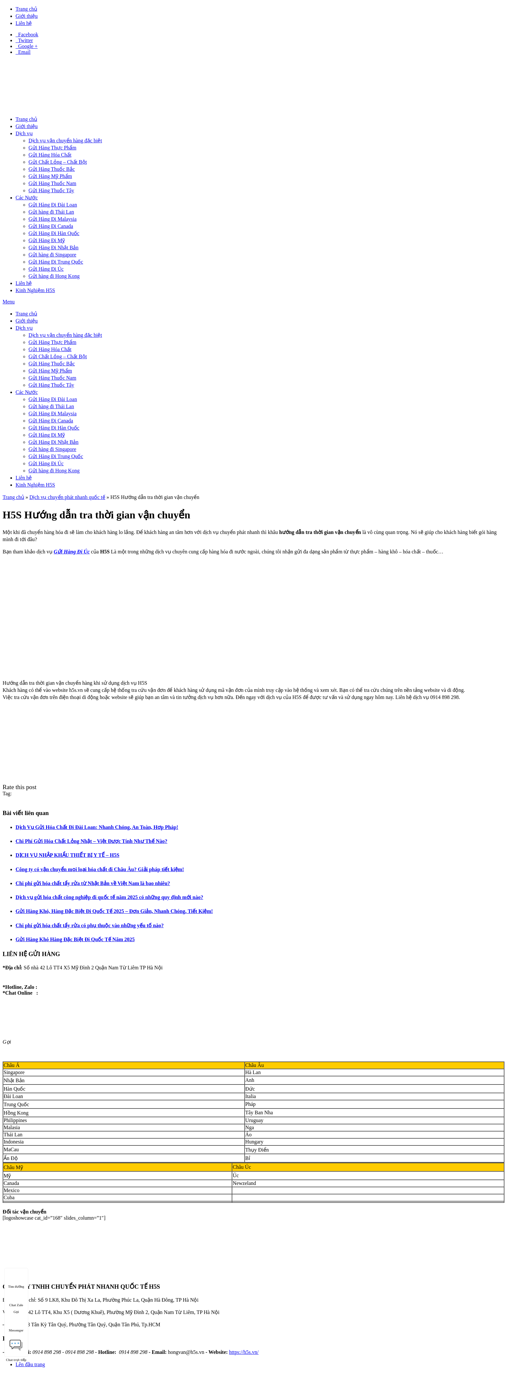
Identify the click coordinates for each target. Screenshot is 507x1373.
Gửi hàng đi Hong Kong (54, 276)
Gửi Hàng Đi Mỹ (47, 240)
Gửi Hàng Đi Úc (46, 269)
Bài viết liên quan (26, 813)
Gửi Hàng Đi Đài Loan (53, 204)
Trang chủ (26, 9)
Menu (9, 301)
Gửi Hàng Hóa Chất (50, 155)
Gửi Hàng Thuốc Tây (51, 190)
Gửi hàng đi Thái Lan (51, 212)
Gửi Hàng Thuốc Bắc (52, 169)
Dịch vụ (24, 133)
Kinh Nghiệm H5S (35, 290)
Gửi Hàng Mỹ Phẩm (50, 176)
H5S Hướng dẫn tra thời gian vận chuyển (154, 497)
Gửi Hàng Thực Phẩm (52, 147)
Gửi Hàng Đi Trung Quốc (56, 262)
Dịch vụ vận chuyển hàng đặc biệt (65, 140)
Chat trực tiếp (16, 1344)
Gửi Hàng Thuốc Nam (52, 183)
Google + (27, 46)
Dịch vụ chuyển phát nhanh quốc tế (67, 497)
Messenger (16, 1324)
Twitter (24, 40)
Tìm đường (16, 1280)
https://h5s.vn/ (244, 1352)
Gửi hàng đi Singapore (52, 254)
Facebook (27, 34)
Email (23, 52)
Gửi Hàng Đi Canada (51, 226)
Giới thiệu (27, 16)
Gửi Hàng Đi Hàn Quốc (54, 233)
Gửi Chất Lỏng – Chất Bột (58, 162)
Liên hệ (24, 23)
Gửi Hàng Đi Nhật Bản (53, 247)
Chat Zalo (16, 1299)
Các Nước (27, 197)
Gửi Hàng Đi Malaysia (52, 219)
